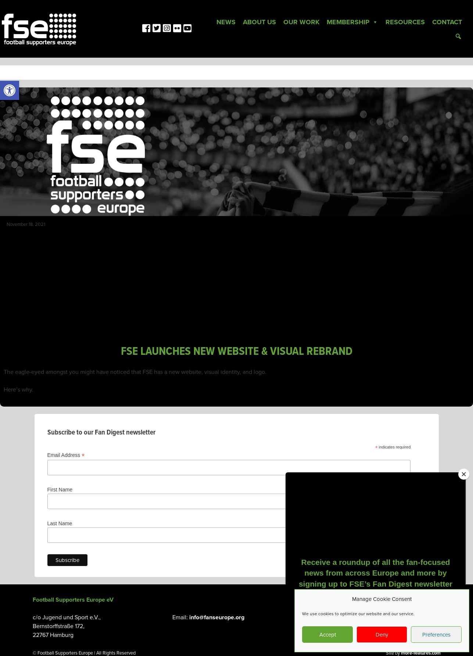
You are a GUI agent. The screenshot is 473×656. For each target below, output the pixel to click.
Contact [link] (447, 22)
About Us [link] (259, 22)
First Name (59, 490)
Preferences (436, 634)
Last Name (59, 523)
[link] (9, 90)
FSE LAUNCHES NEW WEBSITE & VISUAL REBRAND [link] (236, 351)
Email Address (66, 455)
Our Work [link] (301, 22)
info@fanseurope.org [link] (216, 617)
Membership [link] (352, 22)
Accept (327, 634)
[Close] (463, 474)
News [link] (226, 22)
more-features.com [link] (421, 653)
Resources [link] (405, 22)
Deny (382, 634)
